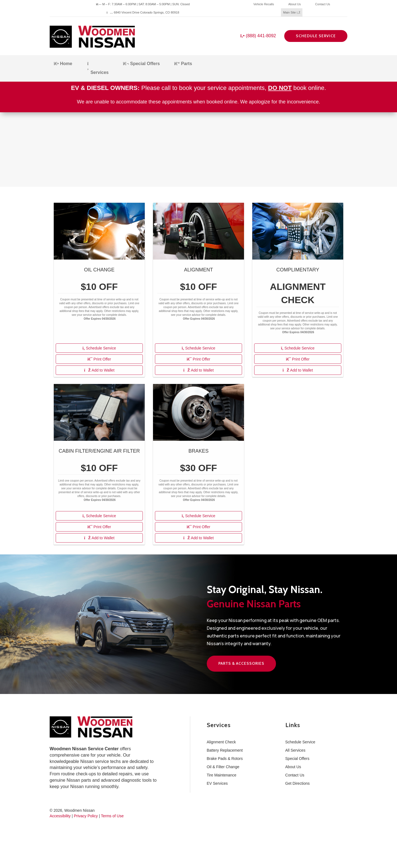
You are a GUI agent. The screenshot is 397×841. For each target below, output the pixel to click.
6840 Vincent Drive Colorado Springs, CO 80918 (143, 12)
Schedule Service (316, 35)
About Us (294, 4)
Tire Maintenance (222, 775)
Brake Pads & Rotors (225, 758)
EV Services (217, 783)
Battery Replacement (225, 750)
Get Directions (297, 783)
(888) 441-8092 (258, 35)
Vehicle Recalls (263, 4)
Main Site (291, 12)
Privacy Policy (86, 816)
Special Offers (141, 63)
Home (63, 63)
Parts (183, 63)
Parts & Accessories (241, 663)
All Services (295, 750)
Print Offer (99, 359)
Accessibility (60, 816)
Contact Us (322, 4)
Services (98, 68)
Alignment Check (221, 742)
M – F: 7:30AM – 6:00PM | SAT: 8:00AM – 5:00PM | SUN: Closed (143, 4)
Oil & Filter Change (223, 767)
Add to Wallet (99, 370)
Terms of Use (112, 816)
